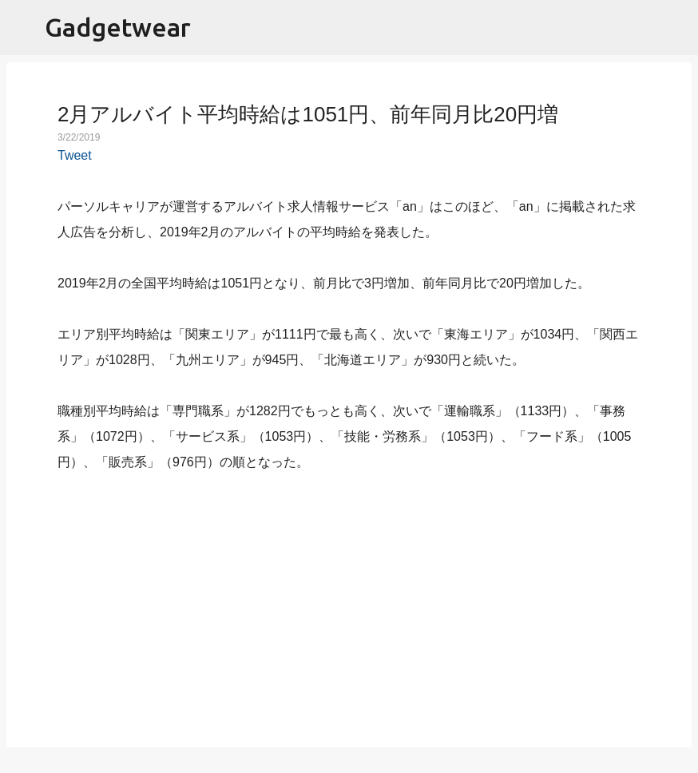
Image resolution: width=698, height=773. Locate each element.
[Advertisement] (349, 600)
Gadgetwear (118, 27)
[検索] (675, 28)
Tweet (75, 155)
